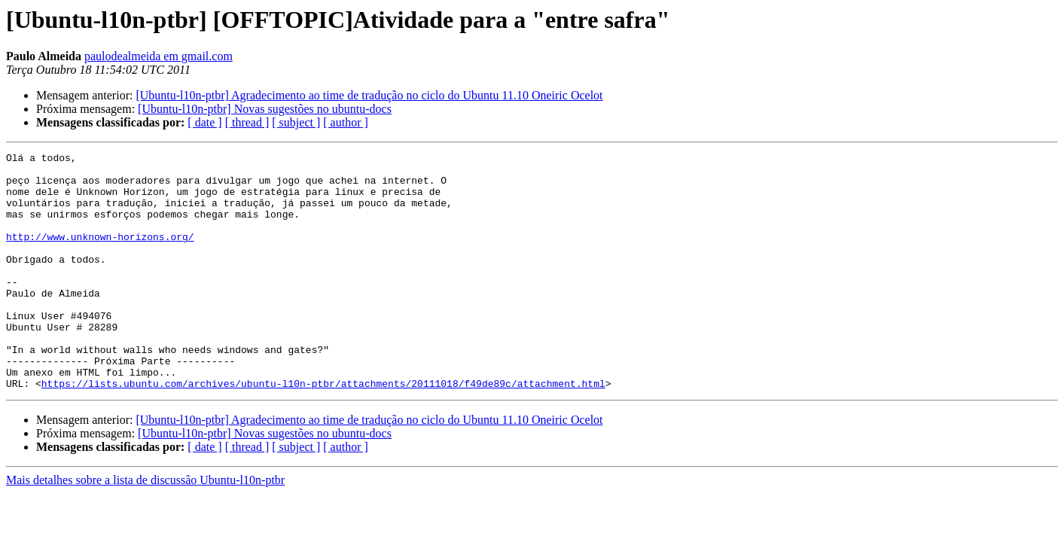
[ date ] (204, 122)
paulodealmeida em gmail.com (158, 56)
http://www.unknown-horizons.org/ (100, 254)
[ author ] (345, 122)
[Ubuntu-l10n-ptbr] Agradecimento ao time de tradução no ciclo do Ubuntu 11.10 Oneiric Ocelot (369, 95)
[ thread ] (247, 122)
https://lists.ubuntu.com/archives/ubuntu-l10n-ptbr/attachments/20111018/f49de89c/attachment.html (323, 430)
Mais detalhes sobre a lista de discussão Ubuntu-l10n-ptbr (145, 527)
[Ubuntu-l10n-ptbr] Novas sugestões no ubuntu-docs (265, 108)
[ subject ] (296, 122)
